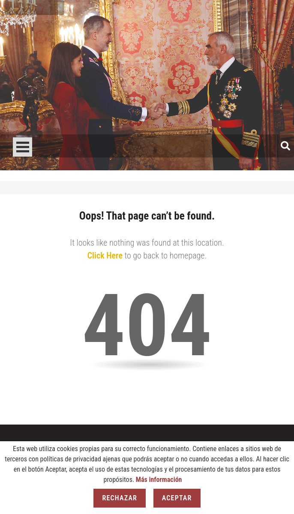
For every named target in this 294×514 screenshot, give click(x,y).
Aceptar (177, 498)
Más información (159, 479)
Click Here (105, 255)
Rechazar (119, 498)
